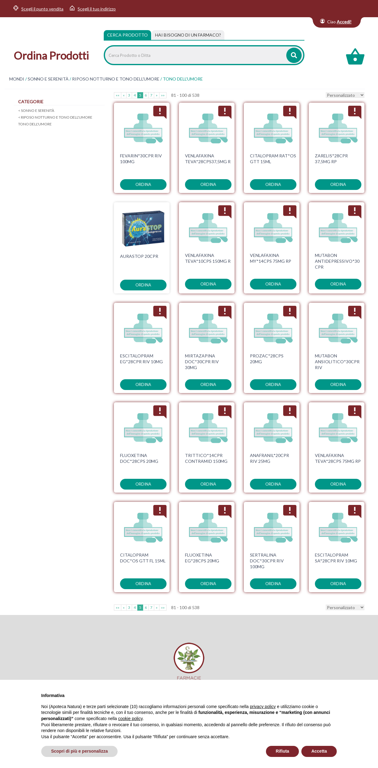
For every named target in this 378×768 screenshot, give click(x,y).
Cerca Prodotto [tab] (127, 34)
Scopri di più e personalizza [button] (79, 751)
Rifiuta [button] (282, 751)
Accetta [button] (319, 751)
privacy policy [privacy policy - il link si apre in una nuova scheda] (263, 706)
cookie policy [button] (130, 718)
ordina (143, 184)
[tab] (188, 35)
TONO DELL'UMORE (35, 124)
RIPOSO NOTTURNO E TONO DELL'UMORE (115, 79)
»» (163, 95)
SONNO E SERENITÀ (48, 79)
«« (117, 95)
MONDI (16, 79)
